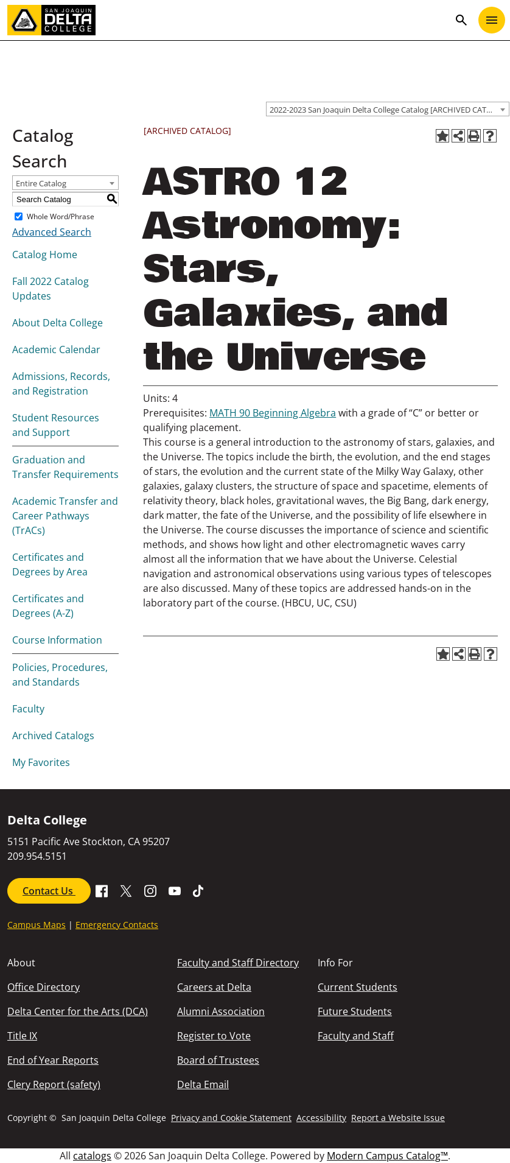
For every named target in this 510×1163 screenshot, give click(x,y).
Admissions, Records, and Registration (61, 384)
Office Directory (43, 987)
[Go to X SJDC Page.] (126, 889)
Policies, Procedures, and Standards (60, 675)
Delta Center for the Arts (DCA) (77, 1011)
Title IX (22, 1035)
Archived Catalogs (53, 735)
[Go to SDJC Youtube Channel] (175, 889)
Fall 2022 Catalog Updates (50, 289)
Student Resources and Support (55, 425)
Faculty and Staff (356, 1035)
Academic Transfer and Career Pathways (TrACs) (65, 515)
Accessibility (321, 1117)
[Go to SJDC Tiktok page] (199, 889)
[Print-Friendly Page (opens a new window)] (474, 135)
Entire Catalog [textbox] (41, 183)
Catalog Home (44, 254)
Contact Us (49, 891)
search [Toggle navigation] (461, 20)
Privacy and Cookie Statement (231, 1117)
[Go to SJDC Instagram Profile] (150, 889)
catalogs (92, 1155)
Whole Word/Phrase (60, 216)
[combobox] (387, 109)
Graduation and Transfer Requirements (65, 467)
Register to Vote (214, 1035)
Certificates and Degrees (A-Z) (48, 606)
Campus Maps (36, 924)
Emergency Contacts (116, 924)
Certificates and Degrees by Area (50, 564)
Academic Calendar (56, 349)
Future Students (355, 1011)
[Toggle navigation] (491, 20)
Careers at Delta (214, 987)
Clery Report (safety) (53, 1084)
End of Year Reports (53, 1060)
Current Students (357, 987)
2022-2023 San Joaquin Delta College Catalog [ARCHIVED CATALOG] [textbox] (389, 109)
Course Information (57, 640)
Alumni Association (221, 1011)
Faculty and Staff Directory (238, 962)
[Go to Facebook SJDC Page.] (102, 889)
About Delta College (57, 322)
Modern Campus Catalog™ (387, 1155)
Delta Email (203, 1084)
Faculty (28, 708)
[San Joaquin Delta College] (228, 20)
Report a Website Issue (398, 1117)
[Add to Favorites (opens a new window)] (442, 135)
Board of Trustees (218, 1060)
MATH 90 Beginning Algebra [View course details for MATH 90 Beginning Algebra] (272, 413)
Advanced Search (51, 232)
